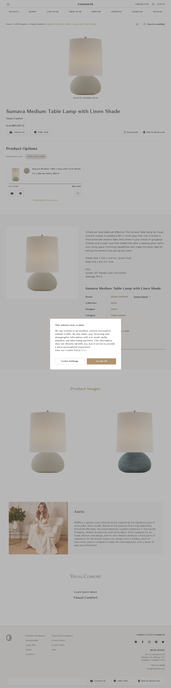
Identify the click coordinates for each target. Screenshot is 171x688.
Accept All (101, 361)
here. (84, 350)
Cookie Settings (69, 361)
